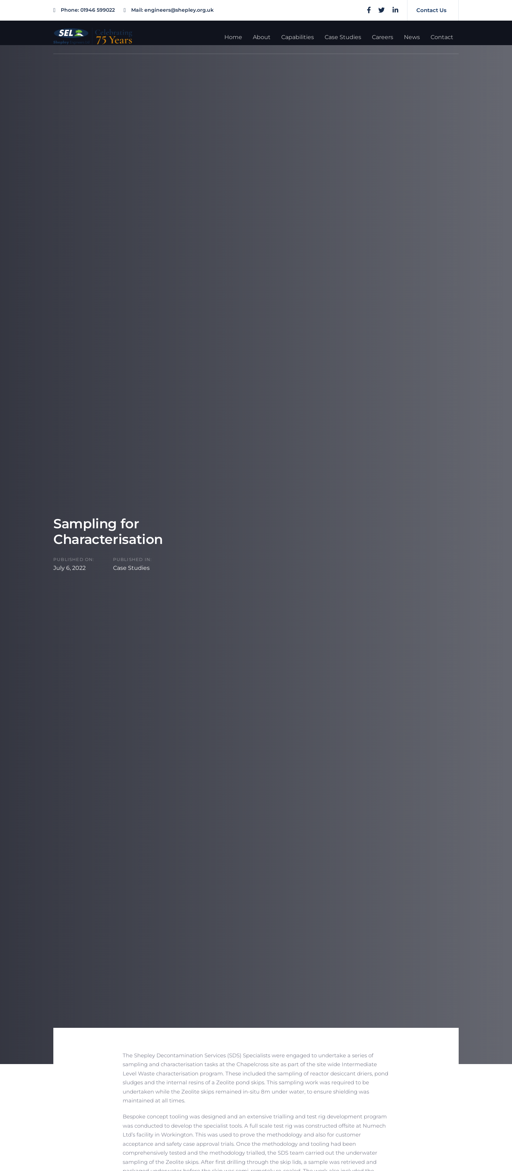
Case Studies (131, 568)
